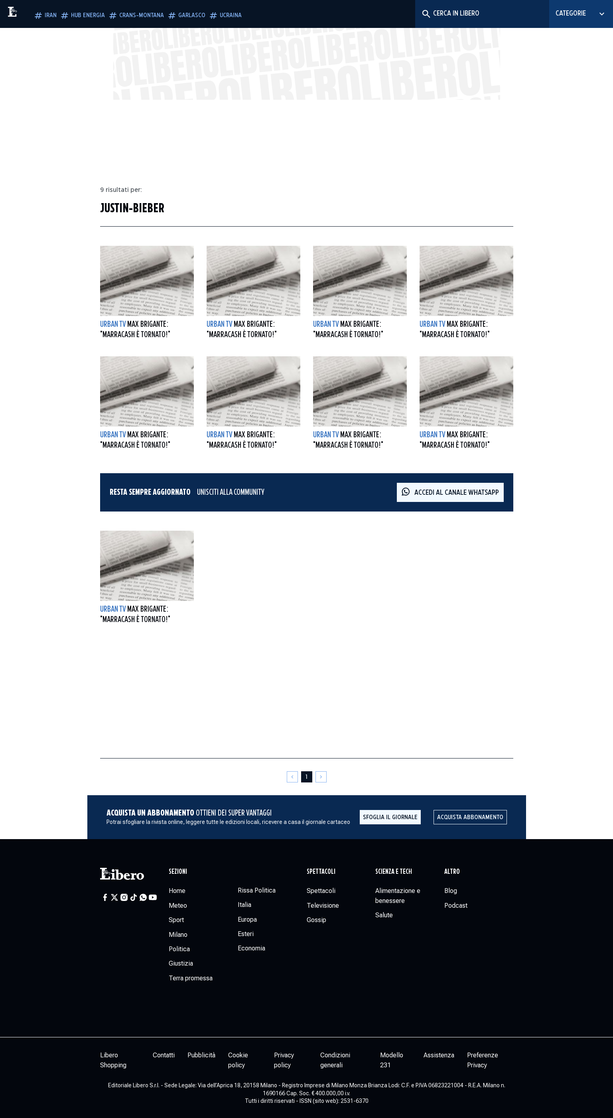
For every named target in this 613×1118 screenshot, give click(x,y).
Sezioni (178, 872)
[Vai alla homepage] (30, 14)
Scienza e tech (393, 872)
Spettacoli (321, 872)
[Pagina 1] (306, 776)
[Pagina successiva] (321, 776)
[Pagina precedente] (292, 776)
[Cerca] (426, 14)
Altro (452, 872)
